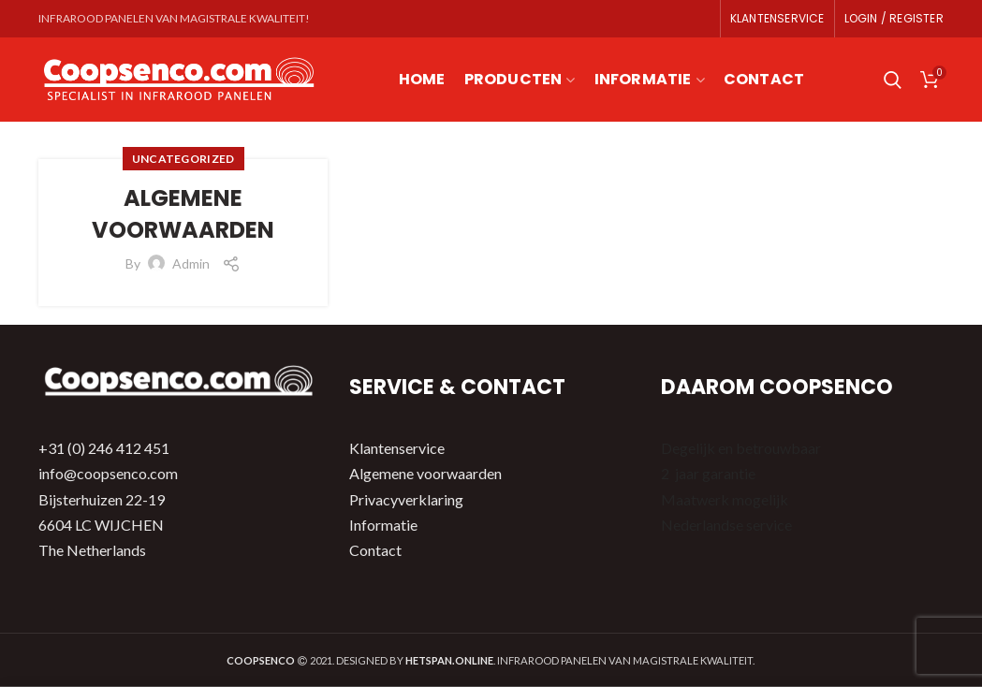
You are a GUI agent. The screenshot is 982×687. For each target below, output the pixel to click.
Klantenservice (397, 448)
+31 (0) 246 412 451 (103, 448)
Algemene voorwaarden (425, 473)
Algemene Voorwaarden (183, 214)
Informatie (383, 525)
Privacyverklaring (406, 499)
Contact (375, 550)
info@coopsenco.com (108, 473)
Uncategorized (183, 159)
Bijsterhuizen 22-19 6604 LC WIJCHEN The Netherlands (101, 524)
